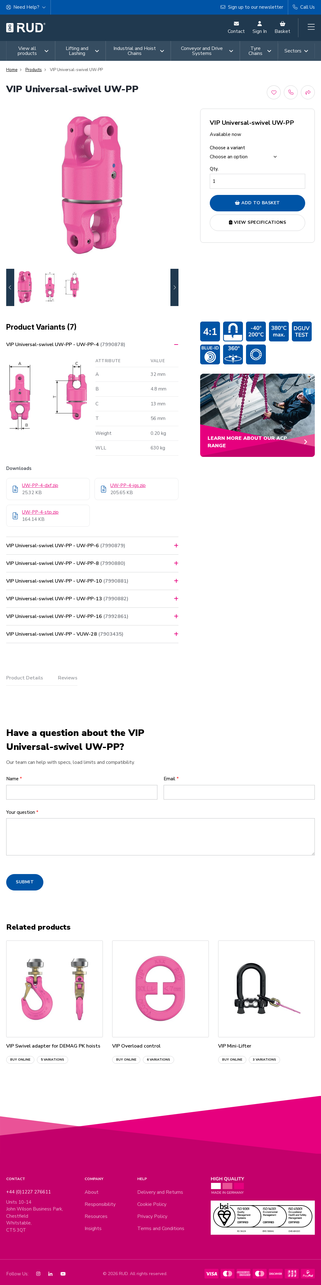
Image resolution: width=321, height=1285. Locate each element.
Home (11, 70)
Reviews (67, 677)
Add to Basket (257, 203)
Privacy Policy (152, 1216)
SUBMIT (25, 882)
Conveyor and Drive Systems (207, 51)
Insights (93, 1228)
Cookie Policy (151, 1204)
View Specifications (257, 222)
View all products (33, 51)
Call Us (304, 7)
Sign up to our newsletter (252, 7)
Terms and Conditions (160, 1228)
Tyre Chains (259, 51)
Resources (96, 1216)
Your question (22, 812)
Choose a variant (227, 148)
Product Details (24, 677)
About (92, 1192)
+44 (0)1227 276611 (28, 1192)
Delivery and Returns (160, 1192)
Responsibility (100, 1204)
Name (14, 779)
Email (171, 779)
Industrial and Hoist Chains (138, 51)
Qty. (214, 169)
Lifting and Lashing (82, 51)
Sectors (296, 50)
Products (33, 70)
